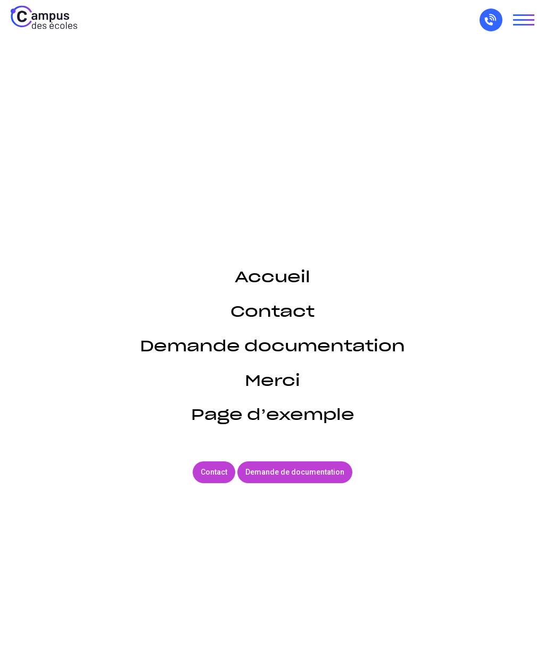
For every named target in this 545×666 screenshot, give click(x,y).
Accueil (272, 276)
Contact (272, 311)
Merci (272, 380)
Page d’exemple (272, 414)
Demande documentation (272, 346)
